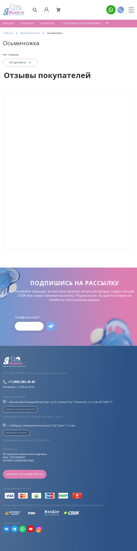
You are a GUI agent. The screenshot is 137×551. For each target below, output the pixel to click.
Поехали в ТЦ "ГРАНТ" (16, 433)
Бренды (8, 23)
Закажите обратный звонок (24, 474)
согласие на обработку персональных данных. (90, 297)
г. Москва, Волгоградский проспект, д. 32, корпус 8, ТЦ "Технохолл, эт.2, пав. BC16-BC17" (58, 402)
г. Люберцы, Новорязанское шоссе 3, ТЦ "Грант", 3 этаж (39, 425)
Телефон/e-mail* (27, 317)
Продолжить (20, 62)
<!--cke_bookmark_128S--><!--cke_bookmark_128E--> (68, 169)
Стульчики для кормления (81, 23)
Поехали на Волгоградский (20, 409)
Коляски (27, 23)
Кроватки (48, 23)
